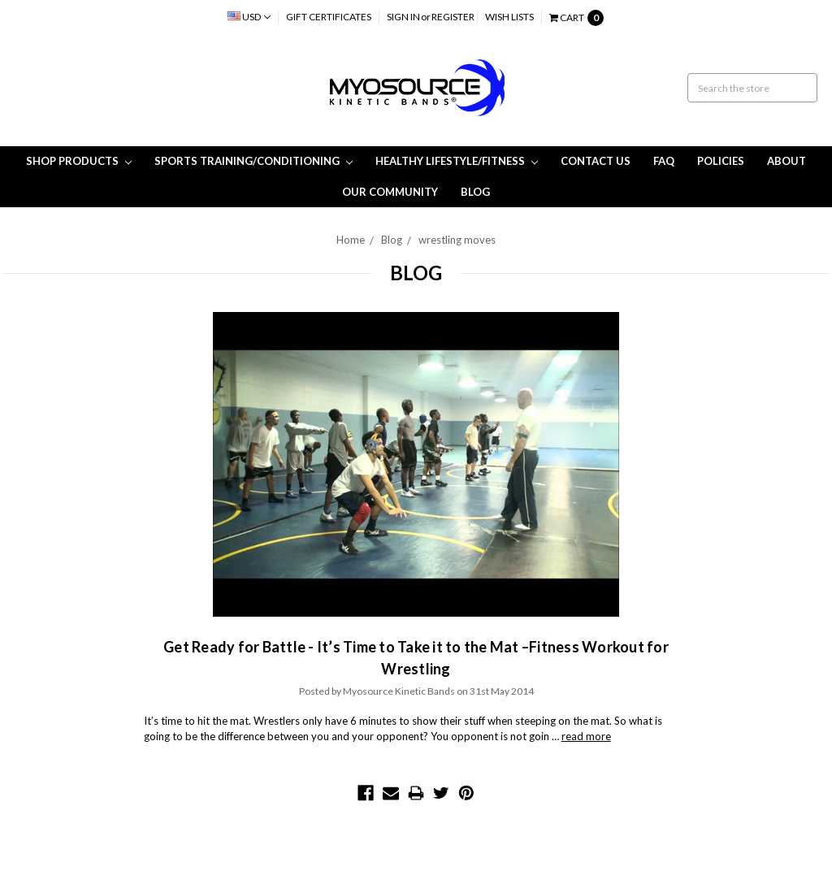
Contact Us (595, 160)
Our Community (390, 191)
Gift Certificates (328, 17)
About (786, 160)
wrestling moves (457, 239)
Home (350, 239)
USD (249, 17)
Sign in (403, 17)
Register (452, 17)
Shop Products (79, 160)
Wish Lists (509, 17)
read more (586, 736)
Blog (475, 191)
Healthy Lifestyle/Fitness (456, 160)
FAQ (663, 160)
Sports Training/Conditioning (253, 160)
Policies (720, 160)
